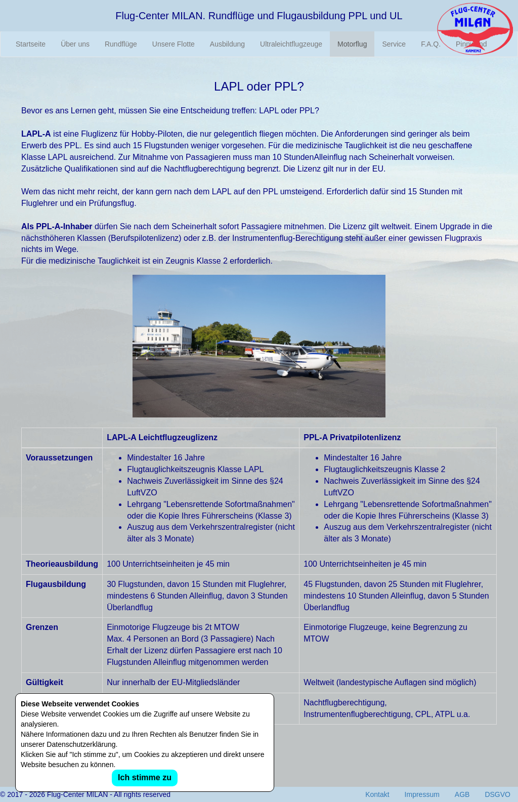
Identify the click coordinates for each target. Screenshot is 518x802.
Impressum (422, 794)
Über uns (75, 44)
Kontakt (377, 794)
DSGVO (497, 794)
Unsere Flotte (173, 44)
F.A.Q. (431, 44)
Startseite (31, 44)
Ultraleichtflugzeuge (291, 44)
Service (394, 44)
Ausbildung (227, 44)
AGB (462, 794)
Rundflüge (121, 44)
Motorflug (352, 44)
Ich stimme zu (144, 777)
